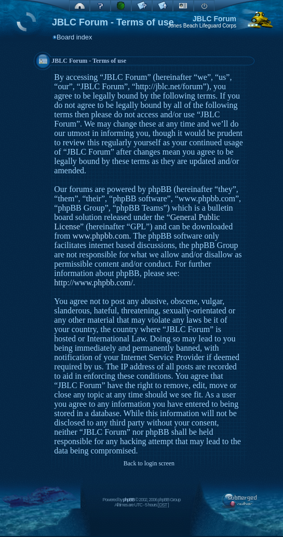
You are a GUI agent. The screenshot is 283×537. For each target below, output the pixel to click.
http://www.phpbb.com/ (93, 282)
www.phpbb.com (100, 235)
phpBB (128, 499)
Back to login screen (149, 463)
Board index (74, 37)
